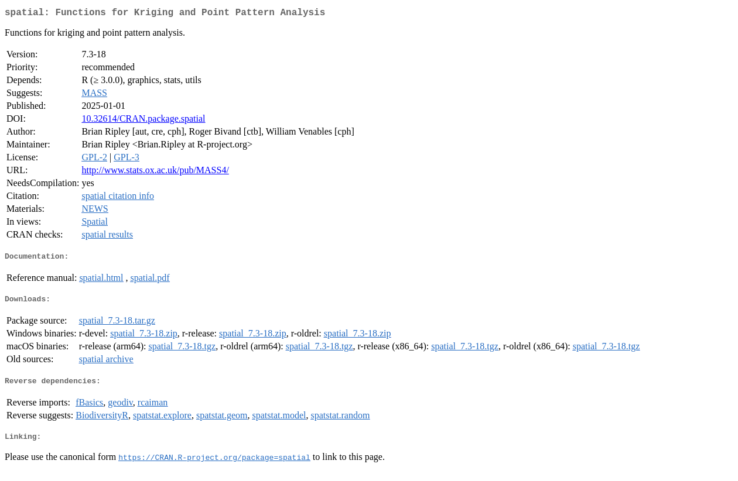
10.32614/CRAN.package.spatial (143, 121)
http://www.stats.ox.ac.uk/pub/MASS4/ (154, 172)
